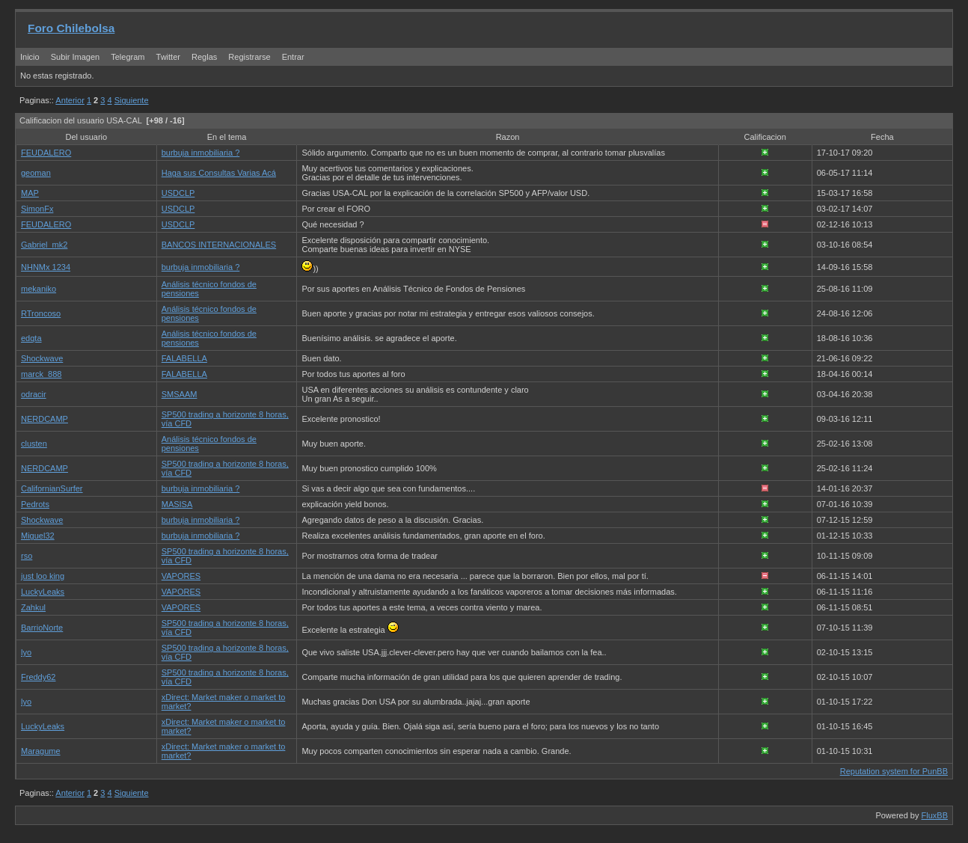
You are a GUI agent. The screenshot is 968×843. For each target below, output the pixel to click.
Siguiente (131, 100)
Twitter (169, 56)
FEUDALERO (46, 152)
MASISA (177, 504)
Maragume (41, 751)
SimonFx (37, 208)
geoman (36, 172)
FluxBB (935, 815)
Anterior (70, 100)
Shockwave (42, 358)
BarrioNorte (42, 627)
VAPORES (181, 575)
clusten (34, 443)
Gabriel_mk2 (44, 244)
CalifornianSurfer (52, 488)
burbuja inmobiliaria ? (201, 152)
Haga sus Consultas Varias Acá (219, 172)
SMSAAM (179, 394)
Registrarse (249, 56)
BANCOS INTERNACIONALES (219, 244)
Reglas (204, 56)
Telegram (127, 56)
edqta (31, 338)
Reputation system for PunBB (894, 771)
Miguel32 (38, 535)
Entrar (293, 56)
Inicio (30, 56)
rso (26, 555)
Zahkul (33, 607)
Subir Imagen (75, 56)
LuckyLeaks (42, 591)
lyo (26, 652)
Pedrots (35, 504)
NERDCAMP (44, 418)
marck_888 (41, 374)
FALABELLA (184, 358)
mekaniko (38, 288)
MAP (30, 192)
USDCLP (178, 192)
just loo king (42, 575)
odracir (33, 394)
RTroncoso (41, 313)
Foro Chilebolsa (71, 28)
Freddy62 (38, 676)
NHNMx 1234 (45, 267)
